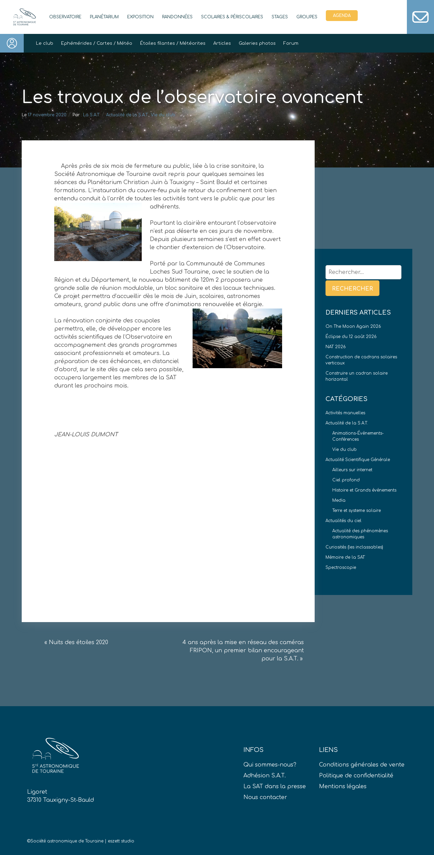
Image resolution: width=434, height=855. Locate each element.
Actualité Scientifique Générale (358, 459)
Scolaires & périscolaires (232, 17)
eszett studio (121, 841)
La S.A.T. (91, 115)
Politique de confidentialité (356, 776)
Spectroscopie (341, 567)
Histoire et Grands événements (364, 490)
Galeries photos (257, 43)
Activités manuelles (345, 413)
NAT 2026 (336, 346)
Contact (420, 17)
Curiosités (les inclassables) (354, 547)
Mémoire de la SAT (345, 557)
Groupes (306, 17)
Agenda (342, 15)
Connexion (12, 43)
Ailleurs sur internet (352, 470)
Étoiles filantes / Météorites (172, 43)
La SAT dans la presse (274, 786)
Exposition (140, 17)
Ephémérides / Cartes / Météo (96, 43)
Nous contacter (265, 797)
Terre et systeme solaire (356, 510)
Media (339, 500)
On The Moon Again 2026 (353, 326)
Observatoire (65, 17)
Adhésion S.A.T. (264, 776)
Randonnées (177, 17)
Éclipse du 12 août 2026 (351, 336)
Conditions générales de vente (362, 765)
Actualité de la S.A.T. (127, 115)
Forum (290, 43)
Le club (44, 43)
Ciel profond (346, 480)
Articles (222, 43)
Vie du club (163, 115)
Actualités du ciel (343, 520)
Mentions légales (343, 786)
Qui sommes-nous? (269, 765)
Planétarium (104, 17)
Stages (280, 17)
